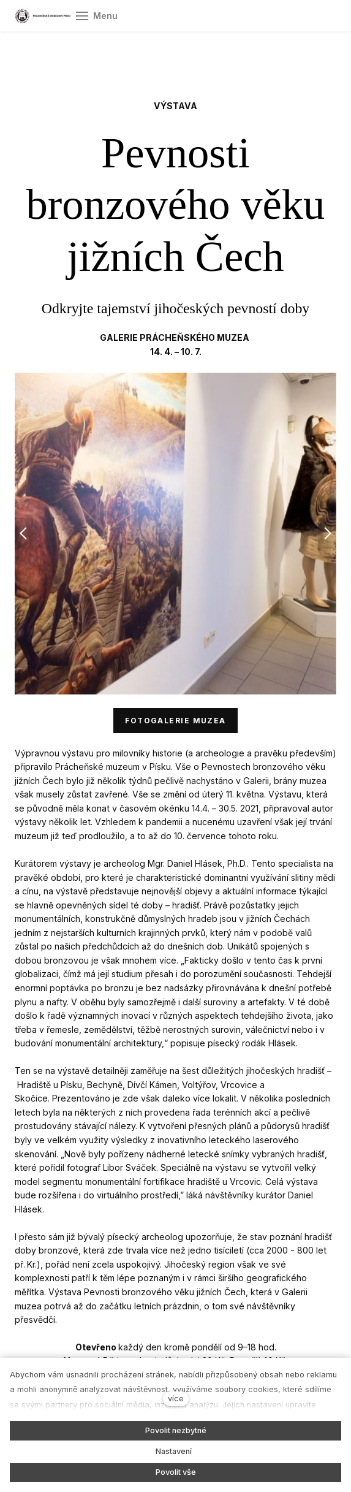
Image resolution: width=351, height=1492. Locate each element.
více (176, 1398)
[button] (24, 533)
